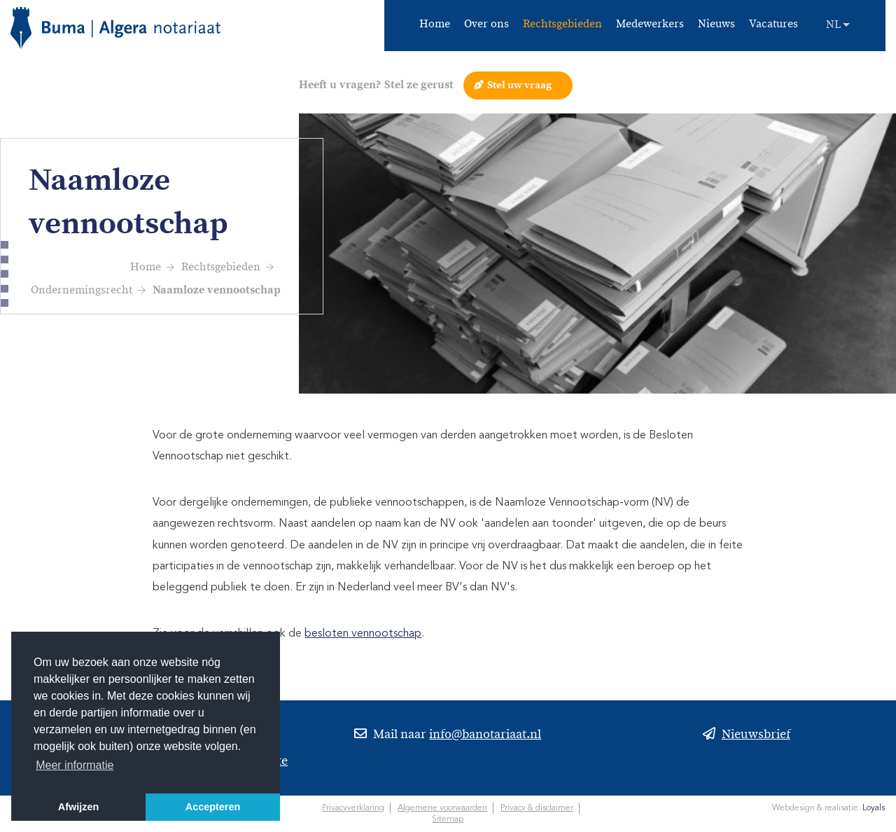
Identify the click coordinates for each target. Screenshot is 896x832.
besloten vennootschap (362, 633)
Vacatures (773, 25)
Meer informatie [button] (74, 765)
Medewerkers (650, 25)
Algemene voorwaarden (442, 808)
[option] (597, 253)
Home (434, 25)
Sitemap (447, 819)
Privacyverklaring (353, 808)
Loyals (873, 808)
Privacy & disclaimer (536, 808)
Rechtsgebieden (562, 25)
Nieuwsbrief (756, 735)
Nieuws (716, 25)
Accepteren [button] (213, 806)
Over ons (486, 25)
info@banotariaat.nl (485, 735)
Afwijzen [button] (78, 806)
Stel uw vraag (519, 85)
